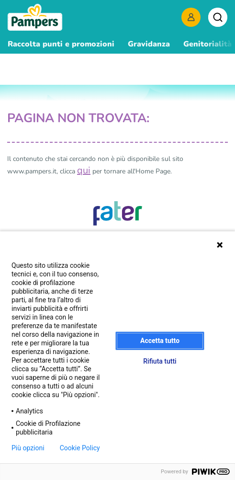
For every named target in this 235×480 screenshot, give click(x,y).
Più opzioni (28, 448)
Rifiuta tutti (159, 361)
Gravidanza (149, 44)
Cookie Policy (80, 448)
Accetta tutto (159, 340)
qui (83, 170)
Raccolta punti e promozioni (61, 44)
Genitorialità (207, 44)
